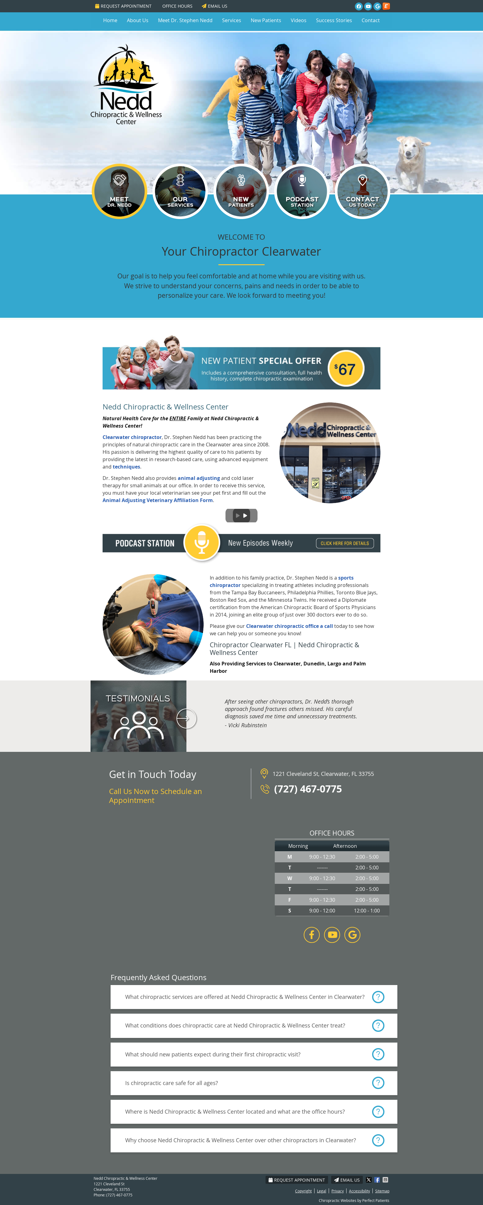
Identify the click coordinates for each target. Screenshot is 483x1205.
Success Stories (334, 20)
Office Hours (177, 6)
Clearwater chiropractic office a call (289, 626)
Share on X (369, 1180)
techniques (126, 466)
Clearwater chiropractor (132, 437)
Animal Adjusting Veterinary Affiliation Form (158, 500)
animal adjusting (199, 478)
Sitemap (382, 1190)
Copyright (303, 1190)
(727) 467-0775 (119, 1194)
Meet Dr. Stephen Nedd (185, 20)
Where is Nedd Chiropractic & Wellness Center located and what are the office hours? (235, 1111)
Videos (298, 20)
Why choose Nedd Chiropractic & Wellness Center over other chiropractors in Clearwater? (240, 1140)
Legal (321, 1190)
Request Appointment (123, 6)
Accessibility (359, 1190)
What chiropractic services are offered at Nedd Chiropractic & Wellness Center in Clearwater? (245, 996)
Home (110, 20)
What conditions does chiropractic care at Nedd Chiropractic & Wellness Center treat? (235, 1025)
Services (231, 20)
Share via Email (386, 1180)
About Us (137, 20)
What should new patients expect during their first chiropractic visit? (213, 1054)
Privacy (337, 1190)
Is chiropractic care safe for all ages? (171, 1083)
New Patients (266, 20)
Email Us (214, 6)
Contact (371, 20)
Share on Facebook (377, 1180)
